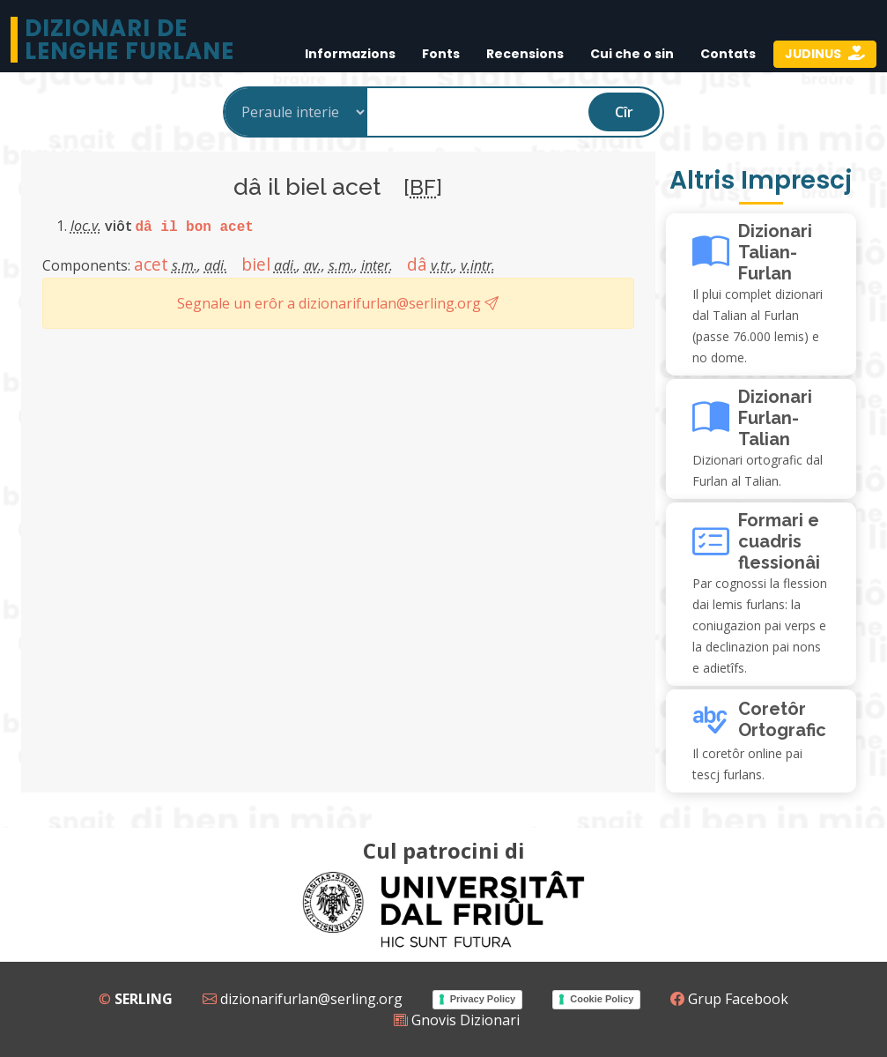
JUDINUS (814, 54)
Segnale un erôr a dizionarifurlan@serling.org (338, 303)
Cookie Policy (601, 999)
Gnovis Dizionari (457, 1020)
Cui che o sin (632, 54)
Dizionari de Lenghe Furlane (129, 39)
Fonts (441, 54)
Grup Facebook (729, 999)
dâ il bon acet (195, 227)
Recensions (525, 54)
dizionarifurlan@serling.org (303, 999)
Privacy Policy (483, 999)
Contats (728, 54)
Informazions (350, 54)
